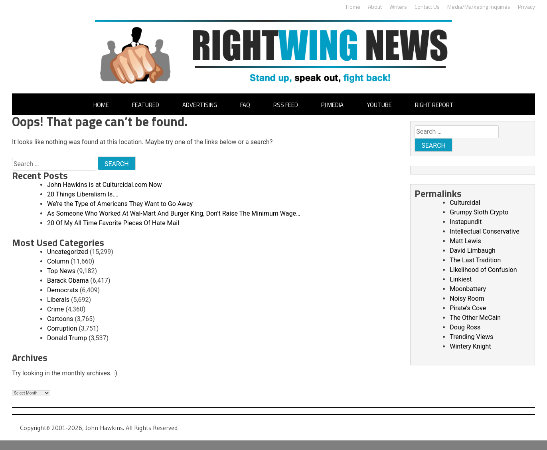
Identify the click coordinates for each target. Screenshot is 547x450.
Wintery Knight (470, 346)
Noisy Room (467, 298)
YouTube (379, 104)
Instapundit (466, 222)
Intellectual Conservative (484, 231)
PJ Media (332, 104)
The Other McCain (475, 317)
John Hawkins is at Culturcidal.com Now (104, 184)
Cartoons (60, 319)
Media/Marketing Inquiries (478, 6)
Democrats (62, 290)
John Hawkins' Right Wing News (273, 52)
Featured (145, 104)
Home (353, 6)
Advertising (199, 104)
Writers (398, 6)
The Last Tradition (475, 260)
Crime (55, 309)
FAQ (245, 104)
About (375, 6)
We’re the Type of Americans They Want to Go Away (120, 204)
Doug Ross (465, 327)
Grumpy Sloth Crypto (479, 212)
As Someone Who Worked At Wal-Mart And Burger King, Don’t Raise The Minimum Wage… (173, 213)
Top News (61, 271)
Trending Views (471, 337)
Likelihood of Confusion (483, 270)
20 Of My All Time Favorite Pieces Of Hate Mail (113, 223)
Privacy (526, 6)
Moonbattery (468, 289)
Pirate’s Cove (468, 308)
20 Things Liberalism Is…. (82, 194)
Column (58, 261)
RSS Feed (285, 104)
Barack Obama (68, 280)
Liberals (58, 299)
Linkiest (461, 279)
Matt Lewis (465, 241)
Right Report (434, 104)
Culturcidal (465, 202)
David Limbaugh (473, 250)
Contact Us (427, 6)
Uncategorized (67, 252)
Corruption (62, 328)
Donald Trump (67, 338)
